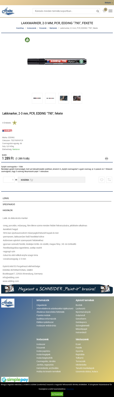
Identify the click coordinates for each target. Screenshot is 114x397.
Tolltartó (79, 357)
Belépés (108, 2)
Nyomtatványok (83, 311)
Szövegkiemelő (82, 325)
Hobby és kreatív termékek (49, 371)
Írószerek (42, 28)
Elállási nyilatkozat (45, 322)
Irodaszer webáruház (46, 325)
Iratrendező (81, 332)
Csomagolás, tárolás (46, 361)
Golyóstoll (80, 315)
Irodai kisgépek (43, 354)
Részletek (70, 389)
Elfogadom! (57, 394)
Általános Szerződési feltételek (50, 311)
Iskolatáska (81, 364)
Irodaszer (41, 344)
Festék (79, 347)
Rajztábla (80, 354)
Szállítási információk (46, 318)
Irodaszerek (31, 28)
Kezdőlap (20, 28)
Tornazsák (80, 361)
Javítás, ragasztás (45, 364)
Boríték (79, 305)
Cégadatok (42, 305)
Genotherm (81, 318)
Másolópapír (81, 328)
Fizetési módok (43, 315)
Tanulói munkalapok (85, 368)
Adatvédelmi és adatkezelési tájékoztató (55, 308)
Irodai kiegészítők (45, 357)
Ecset (78, 344)
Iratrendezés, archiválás (47, 368)
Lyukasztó (80, 308)
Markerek (53, 28)
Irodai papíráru (43, 351)
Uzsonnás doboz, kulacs (87, 371)
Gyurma (79, 351)
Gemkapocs (81, 322)
